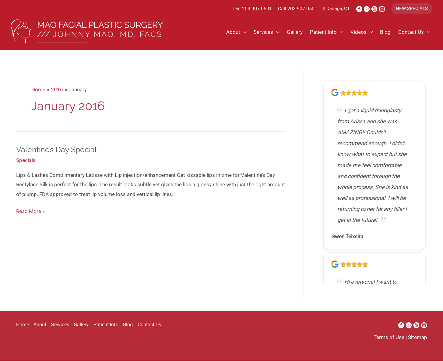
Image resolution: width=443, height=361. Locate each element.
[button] (411, 9)
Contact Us (411, 32)
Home (22, 325)
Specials (26, 161)
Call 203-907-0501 (297, 9)
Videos (358, 32)
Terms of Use (389, 338)
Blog (385, 32)
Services (262, 32)
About (232, 32)
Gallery (294, 32)
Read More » (30, 212)
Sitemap (417, 338)
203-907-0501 (257, 9)
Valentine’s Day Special (58, 150)
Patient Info (323, 32)
